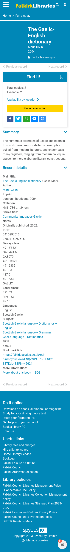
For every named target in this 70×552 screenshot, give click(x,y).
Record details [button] (15, 167)
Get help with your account (20, 422)
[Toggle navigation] (6, 4)
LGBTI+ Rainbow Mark (17, 521)
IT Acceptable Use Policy (19, 490)
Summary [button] (11, 132)
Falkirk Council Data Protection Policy (27, 517)
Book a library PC (14, 427)
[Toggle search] (57, 4)
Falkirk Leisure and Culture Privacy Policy (30, 512)
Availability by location (23, 99)
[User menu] (65, 4)
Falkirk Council (12, 467)
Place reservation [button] (43, 108)
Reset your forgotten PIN (19, 418)
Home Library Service (17, 454)
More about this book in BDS (22, 372)
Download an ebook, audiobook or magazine (32, 409)
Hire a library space (15, 449)
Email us (8, 431)
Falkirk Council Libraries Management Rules (32, 485)
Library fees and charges (19, 445)
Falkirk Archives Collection (20, 472)
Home (7, 15)
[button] (61, 77)
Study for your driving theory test (24, 413)
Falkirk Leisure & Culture (19, 463)
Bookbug (9, 458)
